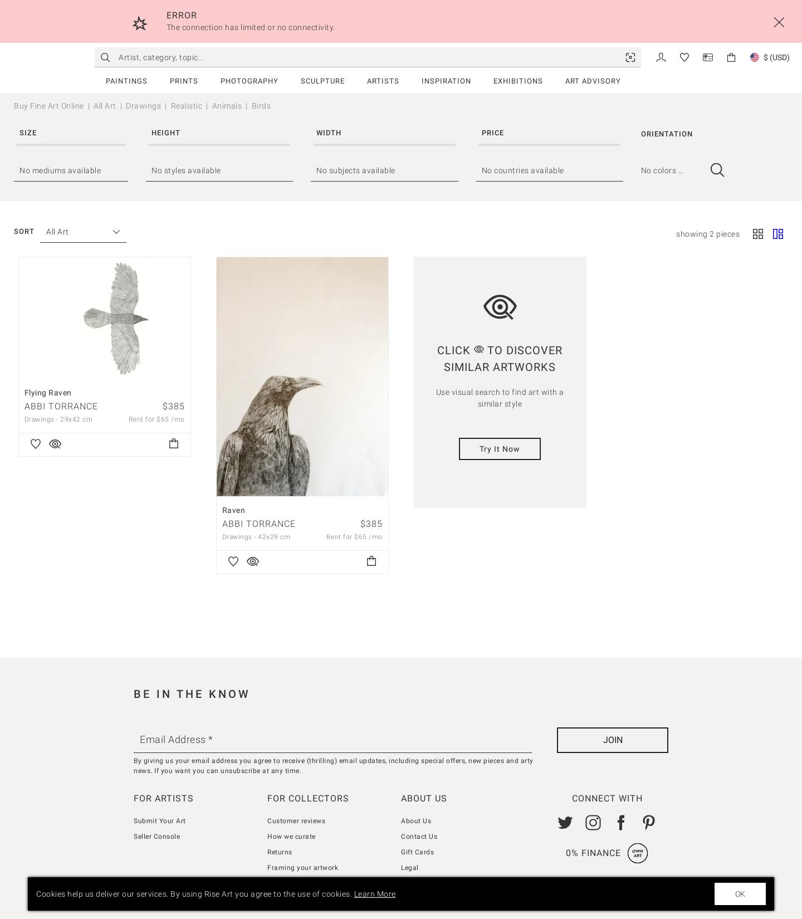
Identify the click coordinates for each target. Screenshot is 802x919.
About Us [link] (416, 821)
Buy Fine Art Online (49, 105)
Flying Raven (48, 392)
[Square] (758, 234)
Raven (234, 510)
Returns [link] (279, 852)
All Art (105, 105)
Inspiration (446, 81)
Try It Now (500, 448)
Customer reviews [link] (296, 821)
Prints (184, 81)
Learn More (375, 893)
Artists (383, 81)
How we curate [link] (291, 836)
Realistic (187, 105)
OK (740, 893)
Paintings (127, 81)
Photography (249, 81)
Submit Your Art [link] (160, 821)
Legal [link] (410, 868)
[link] (630, 57)
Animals (227, 105)
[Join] (612, 740)
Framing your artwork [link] (302, 868)
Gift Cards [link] (417, 852)
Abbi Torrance (61, 406)
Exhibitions (518, 81)
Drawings (143, 105)
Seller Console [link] (157, 836)
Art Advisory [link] (593, 81)
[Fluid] (778, 234)
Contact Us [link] (419, 836)
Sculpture (323, 81)
